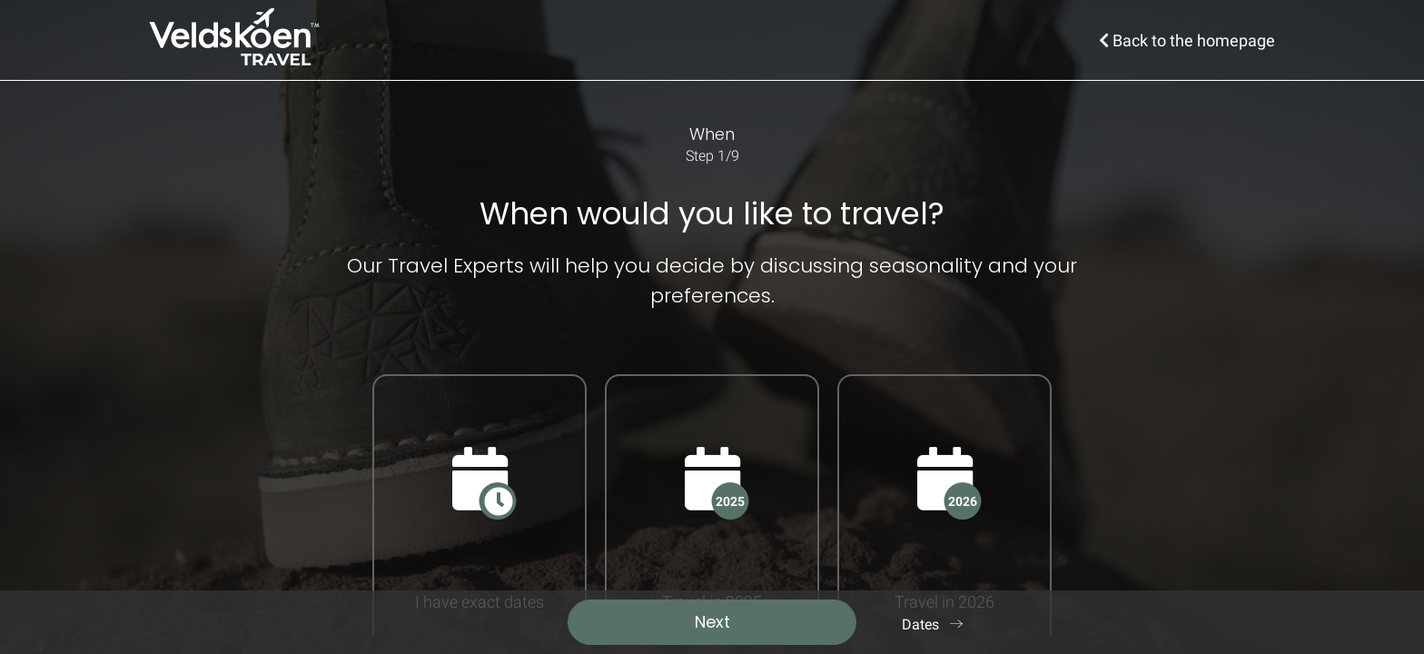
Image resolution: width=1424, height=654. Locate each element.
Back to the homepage (1187, 40)
